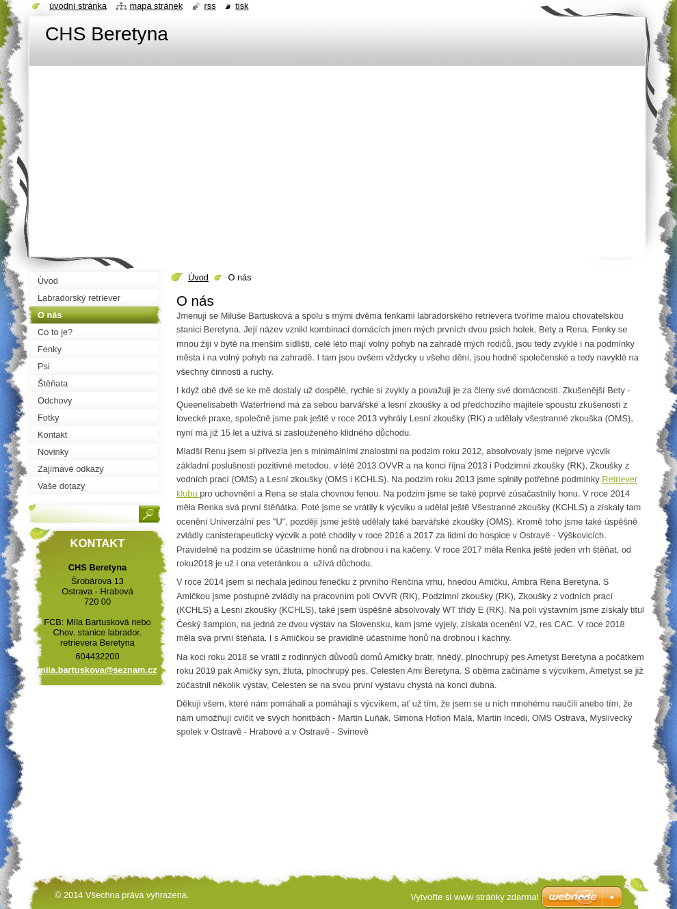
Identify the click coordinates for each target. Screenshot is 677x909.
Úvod (198, 277)
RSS (210, 6)
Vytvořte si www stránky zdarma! (474, 897)
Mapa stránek (156, 6)
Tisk (241, 6)
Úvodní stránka (78, 6)
